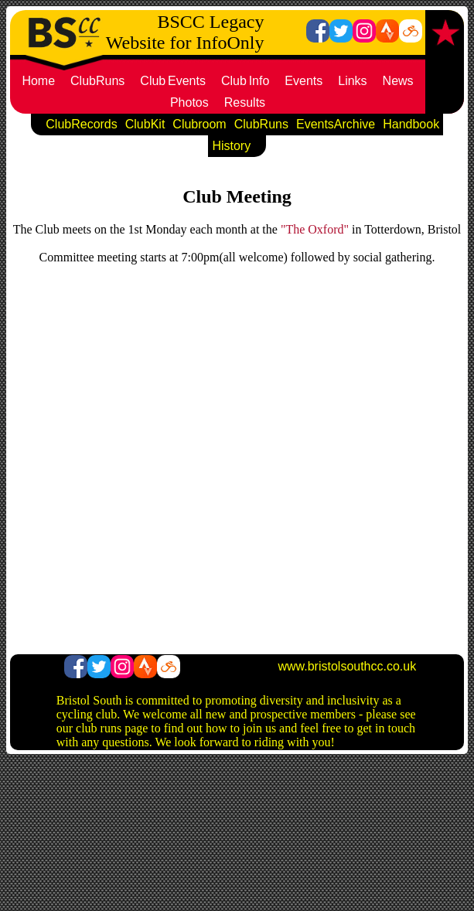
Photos (189, 102)
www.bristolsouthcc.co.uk (347, 666)
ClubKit (145, 124)
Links (352, 80)
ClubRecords (81, 124)
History (231, 145)
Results (244, 102)
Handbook (411, 124)
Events (303, 80)
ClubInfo (245, 80)
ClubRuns (97, 80)
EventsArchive (335, 124)
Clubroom (199, 124)
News (398, 80)
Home (38, 80)
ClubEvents (173, 80)
